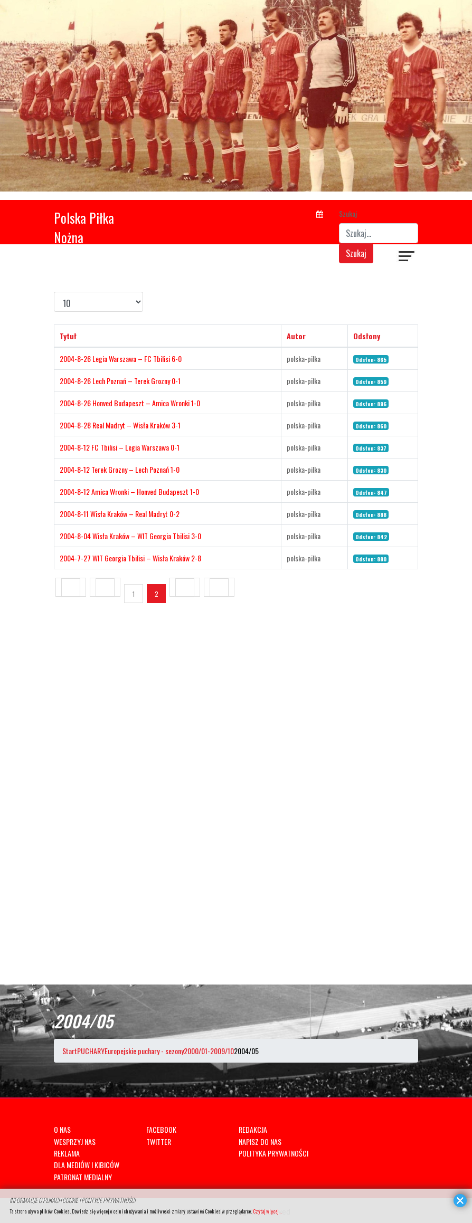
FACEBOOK (161, 1129)
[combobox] (378, 233)
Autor (296, 335)
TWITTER (158, 1141)
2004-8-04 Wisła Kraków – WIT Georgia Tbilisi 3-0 (130, 535)
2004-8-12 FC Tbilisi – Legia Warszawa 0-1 (120, 447)
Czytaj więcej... (267, 1211)
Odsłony (366, 335)
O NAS (62, 1129)
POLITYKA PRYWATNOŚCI (273, 1153)
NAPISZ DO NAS (260, 1141)
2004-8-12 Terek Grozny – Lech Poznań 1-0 (120, 469)
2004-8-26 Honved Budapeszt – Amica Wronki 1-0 (130, 402)
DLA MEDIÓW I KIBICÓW (86, 1164)
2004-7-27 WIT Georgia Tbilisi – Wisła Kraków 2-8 (130, 557)
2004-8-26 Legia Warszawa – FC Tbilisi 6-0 (121, 358)
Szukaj (348, 213)
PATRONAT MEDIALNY (83, 1176)
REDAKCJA (253, 1129)
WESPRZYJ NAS (75, 1141)
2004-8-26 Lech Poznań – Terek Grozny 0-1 (120, 380)
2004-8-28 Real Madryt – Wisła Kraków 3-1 (120, 425)
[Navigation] (407, 257)
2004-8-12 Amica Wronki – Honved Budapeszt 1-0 (129, 491)
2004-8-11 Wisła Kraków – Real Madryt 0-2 (120, 513)
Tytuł (68, 335)
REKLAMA (67, 1153)
